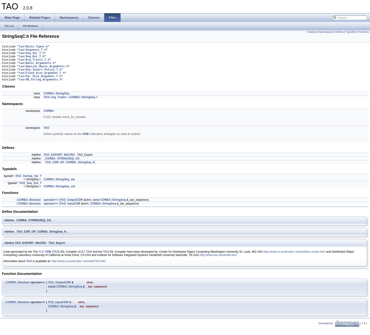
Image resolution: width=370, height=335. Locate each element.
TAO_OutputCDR (71, 207)
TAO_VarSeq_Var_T (28, 183)
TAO (46, 135)
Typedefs (351, 31)
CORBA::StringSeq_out (59, 194)
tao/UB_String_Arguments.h (40, 87)
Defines (339, 31)
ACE (41, 259)
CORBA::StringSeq (56, 101)
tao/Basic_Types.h (33, 47)
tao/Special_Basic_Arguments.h (43, 71)
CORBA (49, 118)
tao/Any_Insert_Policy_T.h (40, 75)
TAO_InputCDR (70, 211)
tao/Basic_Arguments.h (37, 67)
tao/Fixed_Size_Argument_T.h (42, 79)
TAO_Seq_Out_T (30, 191)
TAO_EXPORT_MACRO (59, 162)
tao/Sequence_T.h (32, 51)
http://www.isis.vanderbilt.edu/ (218, 262)
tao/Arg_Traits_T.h (34, 63)
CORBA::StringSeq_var (59, 187)
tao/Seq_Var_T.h (31, 55)
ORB (85, 141)
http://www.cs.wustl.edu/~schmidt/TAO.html (78, 269)
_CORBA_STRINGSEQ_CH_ (62, 166)
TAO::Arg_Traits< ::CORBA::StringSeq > (71, 105)
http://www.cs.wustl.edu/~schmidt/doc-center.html (294, 259)
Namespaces (325, 31)
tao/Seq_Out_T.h (31, 59)
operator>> (51, 211)
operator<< (51, 207)
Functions (363, 31)
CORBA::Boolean (29, 207)
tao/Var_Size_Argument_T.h (40, 83)
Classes (311, 31)
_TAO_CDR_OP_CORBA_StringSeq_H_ (70, 170)
